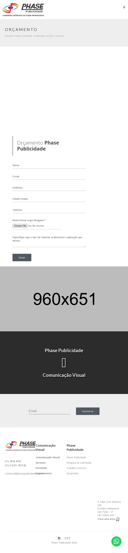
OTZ (67, 538)
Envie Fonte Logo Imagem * (29, 220)
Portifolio (41, 468)
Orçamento (72, 473)
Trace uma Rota (108, 519)
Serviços (41, 462)
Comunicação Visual (48, 457)
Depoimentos (44, 473)
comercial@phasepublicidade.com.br (24, 473)
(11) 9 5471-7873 (15, 465)
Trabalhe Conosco (76, 468)
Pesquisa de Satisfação (79, 462)
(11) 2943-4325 (13, 461)
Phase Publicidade (76, 457)
